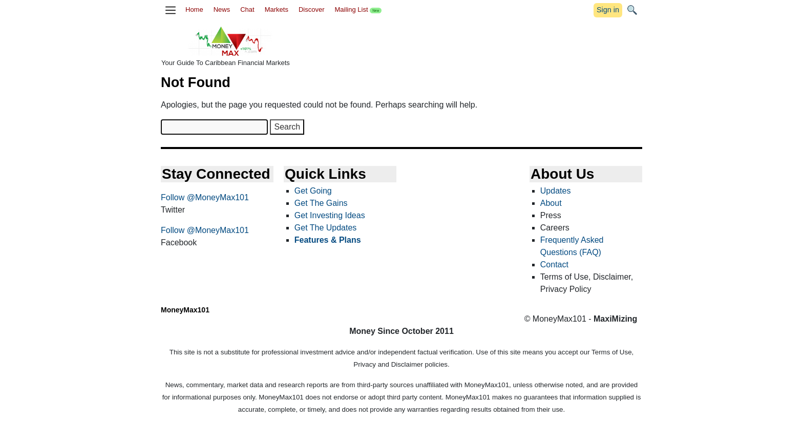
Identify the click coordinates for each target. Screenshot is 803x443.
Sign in (608, 10)
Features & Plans (327, 240)
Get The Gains (321, 203)
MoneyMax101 (185, 310)
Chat (247, 9)
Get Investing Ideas (329, 215)
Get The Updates (325, 227)
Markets (276, 9)
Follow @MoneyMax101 (205, 197)
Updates (555, 190)
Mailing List (358, 9)
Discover (312, 9)
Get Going (313, 190)
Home (194, 9)
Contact (554, 264)
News (222, 9)
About (551, 203)
